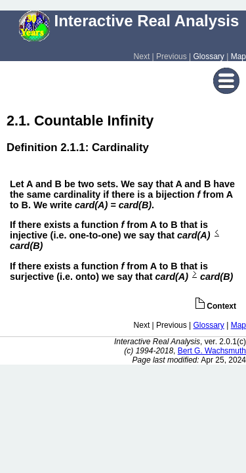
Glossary (209, 56)
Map (238, 56)
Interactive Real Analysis (129, 21)
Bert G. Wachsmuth (212, 350)
